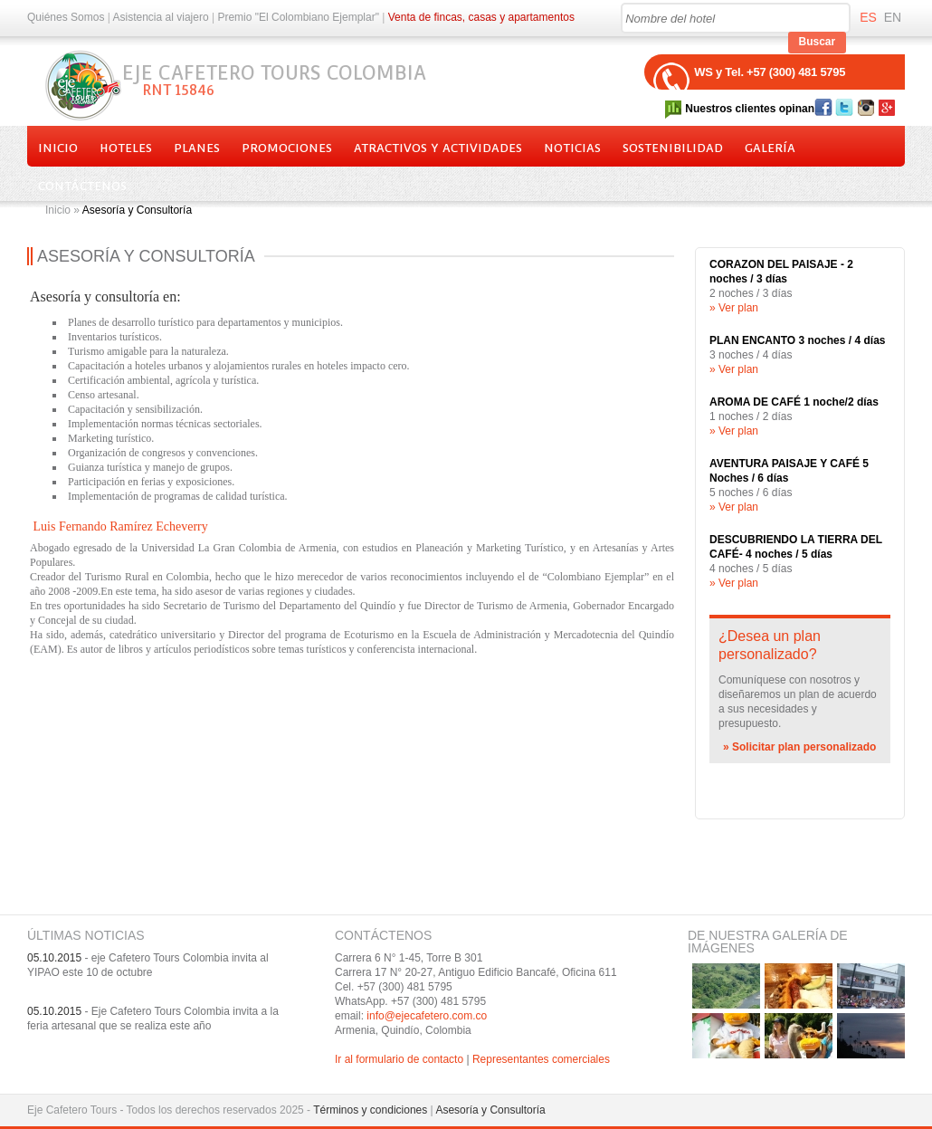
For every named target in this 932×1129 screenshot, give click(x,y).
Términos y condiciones (370, 1110)
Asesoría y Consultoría (490, 1110)
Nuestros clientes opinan (749, 108)
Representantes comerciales (541, 1059)
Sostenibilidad (673, 148)
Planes (197, 148)
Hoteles (126, 148)
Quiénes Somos (65, 17)
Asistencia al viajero (161, 17)
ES (868, 17)
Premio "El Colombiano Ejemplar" (298, 17)
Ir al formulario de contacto (399, 1059)
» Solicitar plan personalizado (799, 747)
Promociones (287, 148)
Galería (770, 148)
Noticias (572, 148)
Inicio (58, 148)
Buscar (817, 41)
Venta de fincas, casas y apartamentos (481, 17)
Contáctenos (82, 186)
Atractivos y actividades (438, 148)
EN (892, 17)
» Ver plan (733, 307)
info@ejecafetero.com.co (426, 1015)
